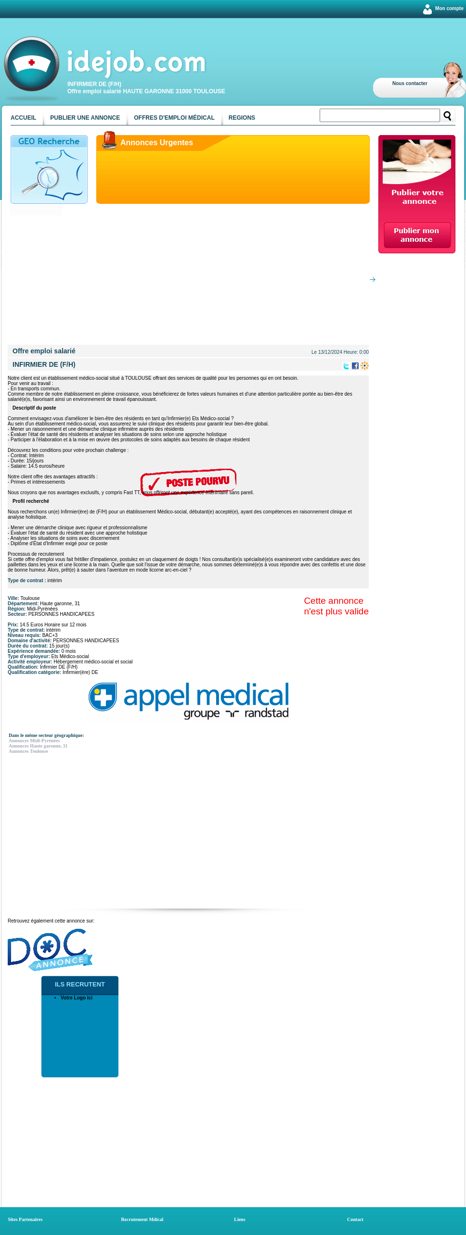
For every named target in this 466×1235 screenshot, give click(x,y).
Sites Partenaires (25, 1219)
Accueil (23, 117)
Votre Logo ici (76, 997)
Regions (242, 117)
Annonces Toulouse (28, 751)
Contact (355, 1219)
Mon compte (449, 8)
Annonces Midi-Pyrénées (34, 740)
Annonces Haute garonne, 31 (38, 745)
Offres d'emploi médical (174, 117)
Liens (239, 1219)
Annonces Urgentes (156, 142)
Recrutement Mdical (142, 1219)
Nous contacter (409, 83)
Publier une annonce (85, 117)
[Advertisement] (190, 277)
